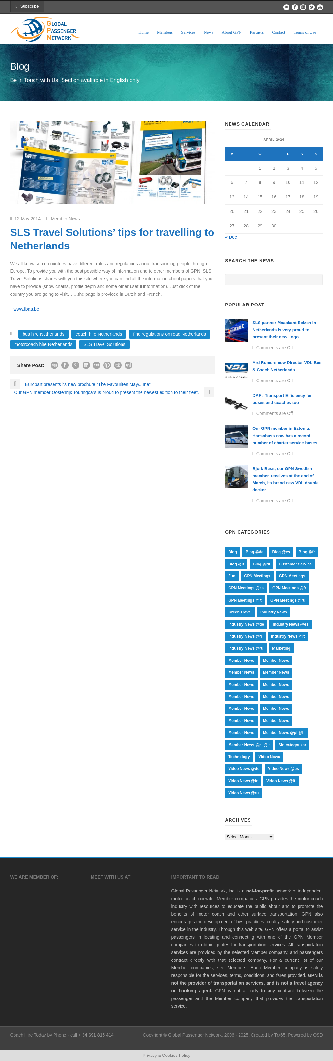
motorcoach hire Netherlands (44, 344)
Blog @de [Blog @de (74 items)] (255, 552)
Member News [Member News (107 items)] (276, 696)
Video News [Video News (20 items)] (269, 757)
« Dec (231, 237)
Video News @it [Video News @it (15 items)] (280, 781)
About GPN (232, 32)
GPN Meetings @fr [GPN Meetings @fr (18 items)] (289, 588)
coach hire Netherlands (98, 334)
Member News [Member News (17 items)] (241, 684)
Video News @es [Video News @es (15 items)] (283, 769)
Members (165, 32)
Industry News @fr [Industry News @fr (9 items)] (245, 636)
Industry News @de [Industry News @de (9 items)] (246, 624)
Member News (65, 218)
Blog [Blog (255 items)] (232, 552)
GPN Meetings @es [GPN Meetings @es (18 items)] (246, 588)
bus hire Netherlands (43, 334)
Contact (278, 32)
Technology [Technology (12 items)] (239, 757)
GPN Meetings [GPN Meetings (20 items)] (292, 576)
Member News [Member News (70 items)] (241, 708)
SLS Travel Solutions (104, 344)
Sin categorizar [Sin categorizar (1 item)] (292, 745)
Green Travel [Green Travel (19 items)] (240, 612)
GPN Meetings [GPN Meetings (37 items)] (257, 576)
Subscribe (27, 6)
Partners (257, 32)
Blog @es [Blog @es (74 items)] (281, 552)
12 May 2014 (28, 218)
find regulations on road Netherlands (169, 334)
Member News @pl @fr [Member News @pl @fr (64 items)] (284, 732)
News (208, 32)
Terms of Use (305, 32)
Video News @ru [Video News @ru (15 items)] (243, 793)
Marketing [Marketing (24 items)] (281, 648)
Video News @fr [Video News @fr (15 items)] (243, 781)
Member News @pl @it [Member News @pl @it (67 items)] (249, 745)
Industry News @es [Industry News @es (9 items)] (290, 624)
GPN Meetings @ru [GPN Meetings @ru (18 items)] (287, 600)
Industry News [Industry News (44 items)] (273, 612)
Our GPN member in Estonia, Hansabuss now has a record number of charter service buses (284, 435)
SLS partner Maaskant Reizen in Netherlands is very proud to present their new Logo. (284, 329)
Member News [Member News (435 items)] (276, 672)
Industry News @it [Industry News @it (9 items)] (288, 636)
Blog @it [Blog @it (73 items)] (236, 564)
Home (143, 32)
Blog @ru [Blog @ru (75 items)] (261, 564)
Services (188, 32)
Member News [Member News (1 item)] (241, 660)
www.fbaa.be (26, 309)
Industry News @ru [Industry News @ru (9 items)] (245, 648)
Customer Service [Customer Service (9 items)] (295, 564)
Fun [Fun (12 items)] (231, 576)
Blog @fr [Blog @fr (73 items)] (307, 552)
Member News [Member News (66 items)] (276, 708)
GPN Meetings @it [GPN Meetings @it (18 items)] (245, 600)
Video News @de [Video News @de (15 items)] (243, 769)
